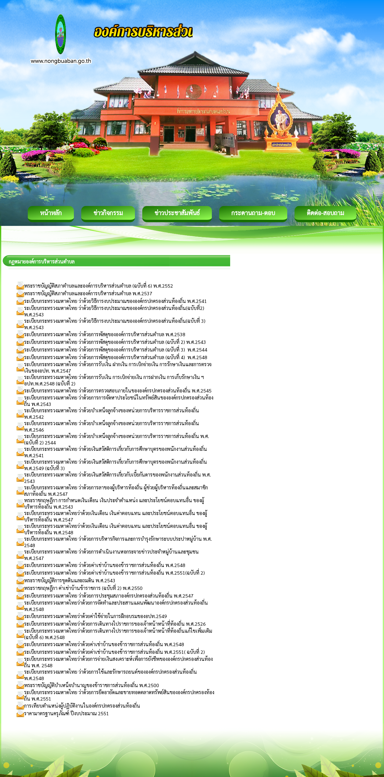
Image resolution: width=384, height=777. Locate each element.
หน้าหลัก (51, 213)
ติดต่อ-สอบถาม (325, 213)
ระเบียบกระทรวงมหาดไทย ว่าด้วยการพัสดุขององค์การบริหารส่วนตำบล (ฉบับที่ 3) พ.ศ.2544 (115, 349)
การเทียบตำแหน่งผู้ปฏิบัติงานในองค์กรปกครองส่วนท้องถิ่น (82, 705)
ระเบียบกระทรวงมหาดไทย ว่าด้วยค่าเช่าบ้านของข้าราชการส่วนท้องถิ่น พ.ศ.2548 (104, 565)
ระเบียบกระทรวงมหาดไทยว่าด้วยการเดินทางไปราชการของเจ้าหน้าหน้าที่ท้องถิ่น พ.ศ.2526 (115, 623)
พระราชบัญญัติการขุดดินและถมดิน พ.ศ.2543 (69, 580)
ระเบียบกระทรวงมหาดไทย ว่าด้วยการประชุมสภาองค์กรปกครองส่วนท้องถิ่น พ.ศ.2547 (109, 595)
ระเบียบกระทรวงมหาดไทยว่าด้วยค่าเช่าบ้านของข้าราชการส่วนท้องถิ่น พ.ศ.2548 (104, 644)
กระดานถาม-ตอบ (253, 213)
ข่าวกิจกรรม (108, 213)
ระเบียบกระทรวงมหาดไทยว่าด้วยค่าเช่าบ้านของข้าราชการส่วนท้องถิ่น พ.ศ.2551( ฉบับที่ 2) (114, 652)
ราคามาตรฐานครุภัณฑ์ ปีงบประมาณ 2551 (66, 713)
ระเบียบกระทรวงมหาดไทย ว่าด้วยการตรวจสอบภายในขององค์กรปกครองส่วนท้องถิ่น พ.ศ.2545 (118, 390)
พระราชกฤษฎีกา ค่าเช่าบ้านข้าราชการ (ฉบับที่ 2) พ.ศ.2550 (83, 588)
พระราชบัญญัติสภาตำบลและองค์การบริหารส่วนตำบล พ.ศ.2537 (88, 293)
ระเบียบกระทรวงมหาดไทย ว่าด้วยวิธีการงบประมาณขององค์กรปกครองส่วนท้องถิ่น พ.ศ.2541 (115, 301)
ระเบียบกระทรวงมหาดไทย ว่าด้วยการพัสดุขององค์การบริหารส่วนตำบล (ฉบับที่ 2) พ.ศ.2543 (115, 342)
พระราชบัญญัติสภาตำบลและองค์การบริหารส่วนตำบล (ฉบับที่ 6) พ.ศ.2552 (98, 285)
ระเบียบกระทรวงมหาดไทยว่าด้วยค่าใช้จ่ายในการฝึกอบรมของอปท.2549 (95, 616)
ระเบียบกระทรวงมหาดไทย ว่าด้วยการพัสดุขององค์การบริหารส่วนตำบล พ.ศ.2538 (104, 334)
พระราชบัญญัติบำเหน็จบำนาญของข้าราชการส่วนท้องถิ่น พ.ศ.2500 (91, 685)
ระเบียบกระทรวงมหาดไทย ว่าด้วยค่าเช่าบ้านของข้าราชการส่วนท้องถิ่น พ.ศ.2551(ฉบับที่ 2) (114, 572)
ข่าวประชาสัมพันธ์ (177, 213)
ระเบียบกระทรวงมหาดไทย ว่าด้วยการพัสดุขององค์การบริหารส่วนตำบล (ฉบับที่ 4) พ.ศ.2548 (115, 357)
